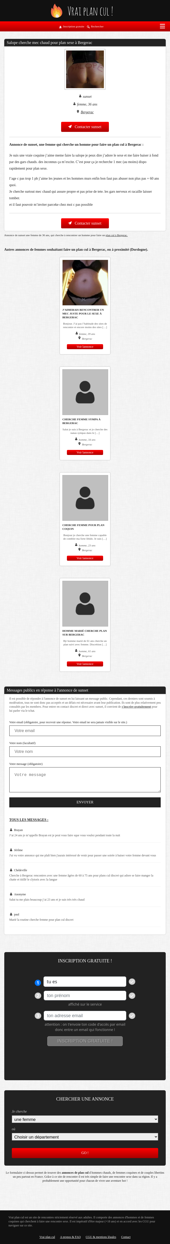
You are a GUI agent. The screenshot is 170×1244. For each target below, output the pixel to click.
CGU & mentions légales (101, 1237)
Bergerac (87, 112)
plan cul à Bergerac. (117, 235)
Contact (126, 1237)
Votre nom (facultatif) (22, 743)
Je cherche (19, 1111)
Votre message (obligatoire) (25, 764)
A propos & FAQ (70, 1237)
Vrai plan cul (47, 1237)
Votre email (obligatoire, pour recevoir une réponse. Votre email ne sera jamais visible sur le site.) (68, 722)
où (13, 1129)
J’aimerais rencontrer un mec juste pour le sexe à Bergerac (83, 313)
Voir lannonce (85, 346)
